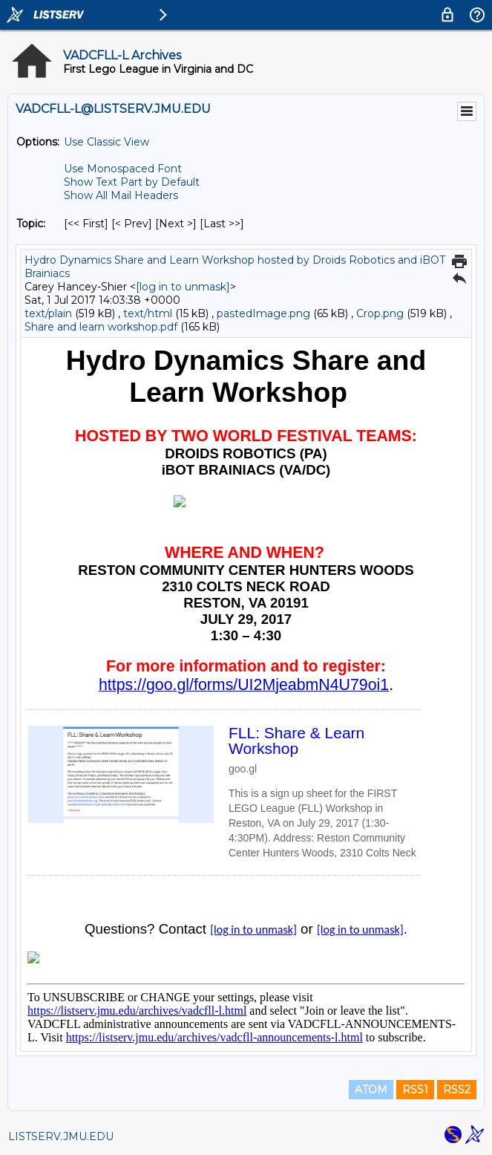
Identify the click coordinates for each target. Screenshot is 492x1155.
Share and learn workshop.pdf (100, 327)
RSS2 (456, 1089)
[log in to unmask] (183, 286)
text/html (147, 313)
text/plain (48, 313)
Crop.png (380, 313)
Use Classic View (106, 142)
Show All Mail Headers (121, 195)
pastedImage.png (263, 313)
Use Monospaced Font (123, 168)
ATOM (371, 1089)
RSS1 (415, 1089)
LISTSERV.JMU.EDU (61, 1136)
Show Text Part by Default (132, 182)
